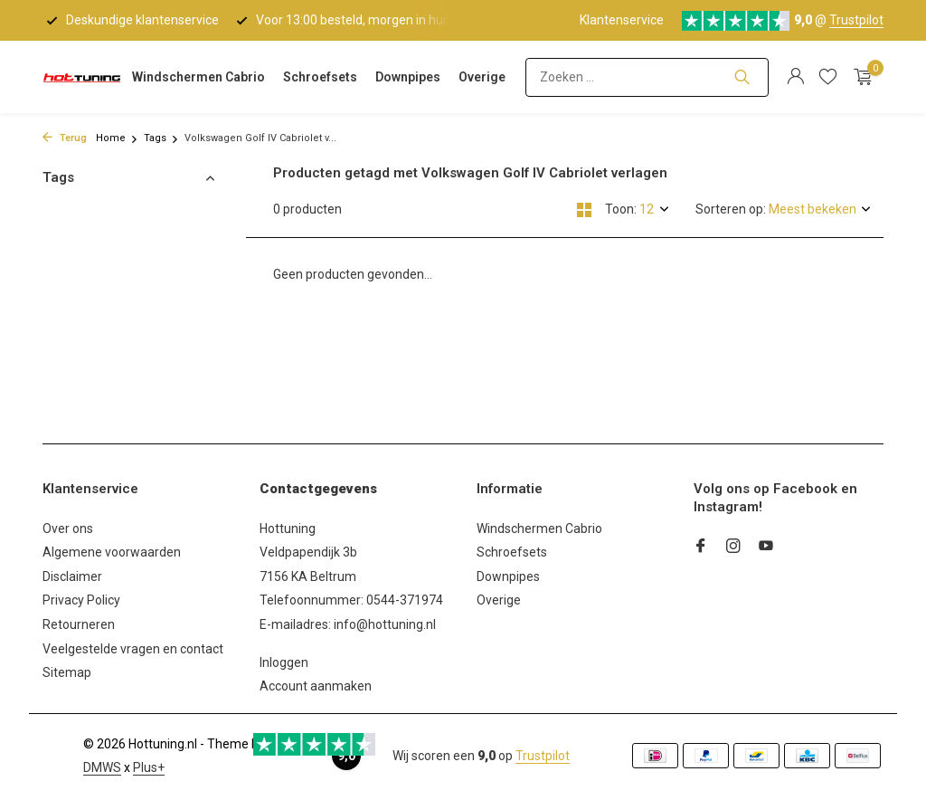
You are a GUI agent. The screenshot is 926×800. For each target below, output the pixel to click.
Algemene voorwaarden (112, 552)
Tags (161, 138)
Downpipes (407, 77)
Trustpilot (856, 20)
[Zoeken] (647, 77)
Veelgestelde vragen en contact (133, 649)
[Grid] (584, 210)
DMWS (102, 767)
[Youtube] (766, 547)
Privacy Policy (81, 600)
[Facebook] (701, 547)
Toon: (621, 209)
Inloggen (284, 662)
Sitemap (67, 672)
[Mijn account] (795, 77)
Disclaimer (72, 576)
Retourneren (79, 624)
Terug (65, 138)
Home (117, 138)
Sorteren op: (730, 209)
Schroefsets (320, 77)
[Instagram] (733, 547)
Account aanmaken (316, 686)
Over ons (68, 528)
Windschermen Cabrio (198, 77)
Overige (482, 77)
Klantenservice (622, 20)
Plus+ (149, 767)
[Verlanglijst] (827, 77)
